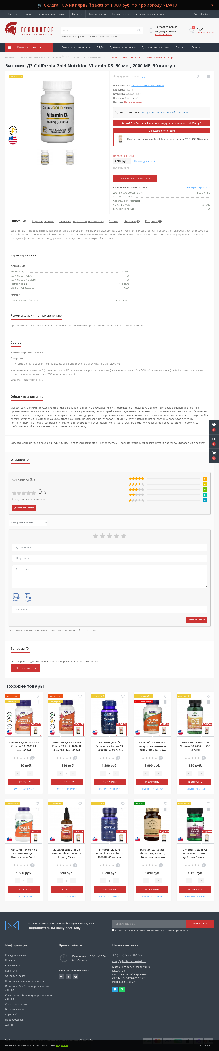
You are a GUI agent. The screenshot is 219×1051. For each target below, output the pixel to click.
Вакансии (11, 970)
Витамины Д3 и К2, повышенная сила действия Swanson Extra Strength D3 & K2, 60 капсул (195, 857)
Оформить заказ (205, 32)
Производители (14, 1019)
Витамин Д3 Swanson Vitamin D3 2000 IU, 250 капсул (195, 746)
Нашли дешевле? (144, 161)
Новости (10, 960)
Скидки (195, 47)
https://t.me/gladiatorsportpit (75, 977)
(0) (143, 76)
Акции (66, 56)
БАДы (100, 47)
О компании (12, 965)
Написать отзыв (24, 507)
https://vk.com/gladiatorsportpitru (61, 977)
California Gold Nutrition (148, 85)
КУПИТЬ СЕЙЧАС (24, 789)
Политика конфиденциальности (145, 930)
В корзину (24, 782)
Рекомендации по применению (81, 221)
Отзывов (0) (132, 221)
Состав (113, 221)
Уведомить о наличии (135, 178)
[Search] (139, 30)
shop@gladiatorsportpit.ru (129, 961)
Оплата (27, 14)
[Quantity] (23, 773)
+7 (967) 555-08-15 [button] (127, 955)
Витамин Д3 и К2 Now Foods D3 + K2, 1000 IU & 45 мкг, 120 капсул (66, 746)
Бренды (181, 47)
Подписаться (200, 923)
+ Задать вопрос (25, 668)
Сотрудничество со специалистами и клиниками (138, 14)
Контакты (77, 14)
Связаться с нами (16, 1004)
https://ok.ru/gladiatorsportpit (68, 977)
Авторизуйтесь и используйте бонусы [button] (164, 112)
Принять (205, 1045)
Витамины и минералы (76, 47)
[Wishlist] (197, 76)
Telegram (115, 989)
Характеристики (43, 221)
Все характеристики (198, 187)
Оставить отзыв (196, 619)
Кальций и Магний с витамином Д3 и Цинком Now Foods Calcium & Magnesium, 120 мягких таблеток (23, 857)
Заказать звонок (163, 34)
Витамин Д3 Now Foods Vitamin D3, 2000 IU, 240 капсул (24, 746)
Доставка (13, 14)
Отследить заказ (97, 14)
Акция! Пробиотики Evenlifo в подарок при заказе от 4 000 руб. (162, 123)
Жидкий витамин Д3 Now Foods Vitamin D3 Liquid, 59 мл (66, 853)
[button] (214, 456)
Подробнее (62, 1045)
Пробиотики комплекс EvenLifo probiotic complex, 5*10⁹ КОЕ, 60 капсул (167, 139)
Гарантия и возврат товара (51, 14)
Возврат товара (14, 1009)
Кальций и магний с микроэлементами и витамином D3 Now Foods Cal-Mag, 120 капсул (152, 750)
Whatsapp (122, 989)
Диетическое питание (156, 47)
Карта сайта (12, 1014)
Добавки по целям (123, 47)
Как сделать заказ (16, 955)
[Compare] (208, 76)
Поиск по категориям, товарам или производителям (89, 36)
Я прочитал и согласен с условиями (151, 930)
